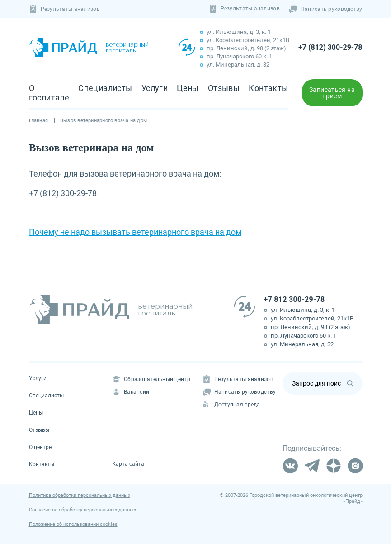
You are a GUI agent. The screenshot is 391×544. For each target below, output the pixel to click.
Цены (188, 88)
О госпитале (49, 92)
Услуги (154, 88)
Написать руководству (326, 9)
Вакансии (130, 392)
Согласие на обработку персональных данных (82, 510)
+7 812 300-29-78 (294, 299)
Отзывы (224, 88)
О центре (40, 447)
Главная (38, 121)
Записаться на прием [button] (332, 93)
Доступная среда (231, 405)
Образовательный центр (151, 379)
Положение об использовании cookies (73, 524)
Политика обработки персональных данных (79, 495)
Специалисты (105, 88)
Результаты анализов (64, 9)
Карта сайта (128, 464)
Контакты (268, 88)
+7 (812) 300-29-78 (330, 47)
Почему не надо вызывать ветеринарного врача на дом (135, 232)
